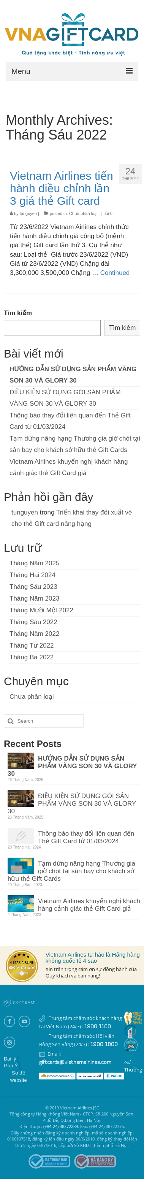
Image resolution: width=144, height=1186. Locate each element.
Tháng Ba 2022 (31, 657)
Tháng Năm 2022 (34, 633)
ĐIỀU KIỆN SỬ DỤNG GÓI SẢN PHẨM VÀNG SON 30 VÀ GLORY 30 (72, 803)
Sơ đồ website (18, 1076)
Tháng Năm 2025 (34, 563)
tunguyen (28, 213)
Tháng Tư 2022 (31, 645)
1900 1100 (97, 1027)
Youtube (24, 1021)
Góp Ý (11, 1065)
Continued (115, 272)
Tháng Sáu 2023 (33, 586)
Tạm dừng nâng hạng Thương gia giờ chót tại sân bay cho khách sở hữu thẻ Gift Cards (71, 871)
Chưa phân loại (83, 213)
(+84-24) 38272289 (60, 1126)
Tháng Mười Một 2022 (41, 610)
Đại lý (10, 1059)
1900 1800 (104, 1045)
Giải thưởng (133, 1066)
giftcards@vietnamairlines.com (75, 1062)
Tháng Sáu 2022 (33, 622)
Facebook (9, 1021)
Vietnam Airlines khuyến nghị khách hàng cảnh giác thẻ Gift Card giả (89, 904)
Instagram (9, 1042)
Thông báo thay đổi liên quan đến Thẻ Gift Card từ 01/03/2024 (86, 837)
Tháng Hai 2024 (32, 575)
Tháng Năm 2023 (34, 598)
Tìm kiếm (18, 313)
